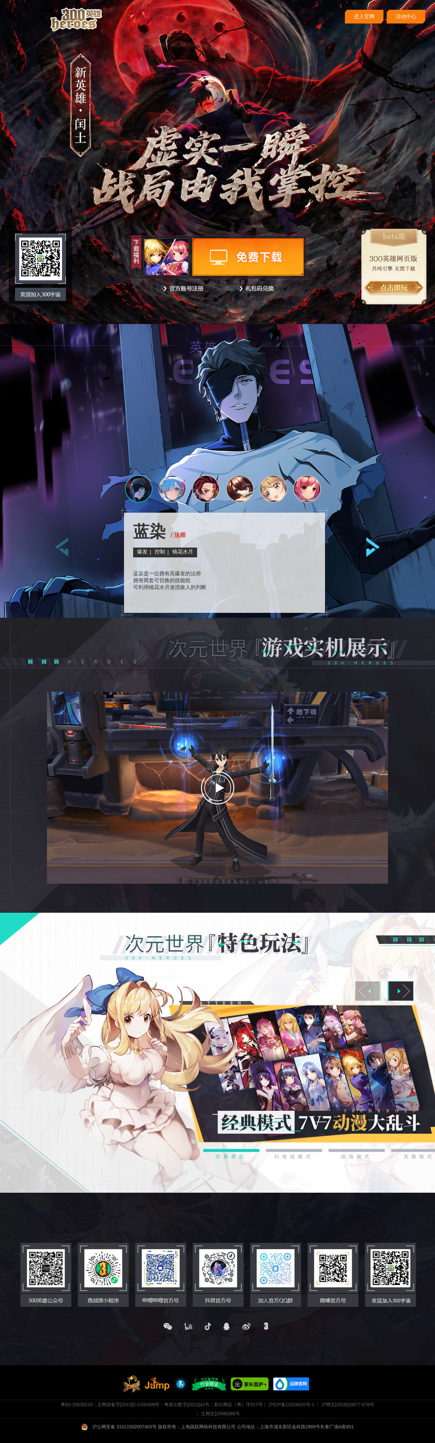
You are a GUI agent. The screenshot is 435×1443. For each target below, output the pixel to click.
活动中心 (406, 16)
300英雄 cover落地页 (76, 19)
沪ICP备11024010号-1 (291, 1404)
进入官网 (364, 16)
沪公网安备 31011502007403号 (119, 1426)
